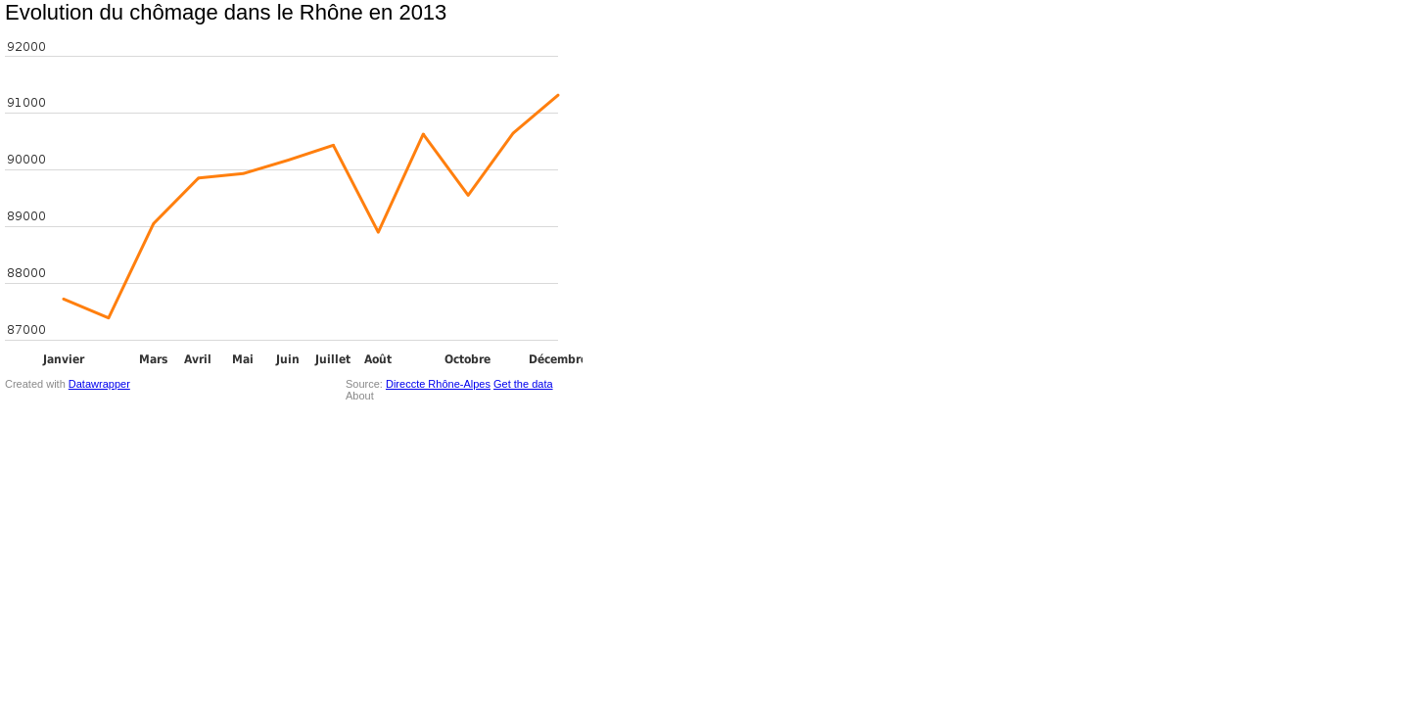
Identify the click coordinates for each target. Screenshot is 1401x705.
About (360, 395)
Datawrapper (99, 384)
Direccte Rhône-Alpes (438, 384)
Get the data (523, 384)
